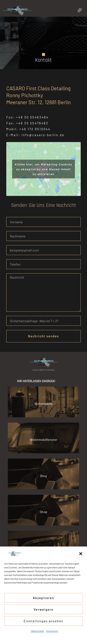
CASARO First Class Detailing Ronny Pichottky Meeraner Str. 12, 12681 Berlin (38, 95)
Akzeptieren (43, 598)
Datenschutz (37, 630)
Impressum (52, 630)
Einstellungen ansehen (43, 621)
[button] (81, 554)
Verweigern (44, 609)
